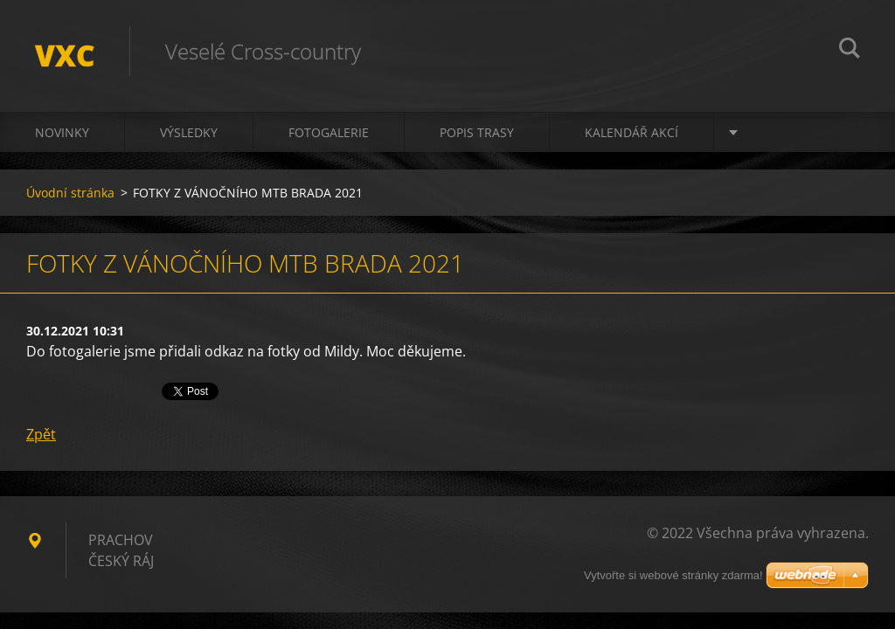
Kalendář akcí (631, 132)
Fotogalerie (328, 132)
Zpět (41, 434)
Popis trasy (477, 132)
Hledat (849, 50)
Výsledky (189, 132)
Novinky (62, 132)
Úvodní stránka (70, 192)
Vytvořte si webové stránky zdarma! (673, 575)
